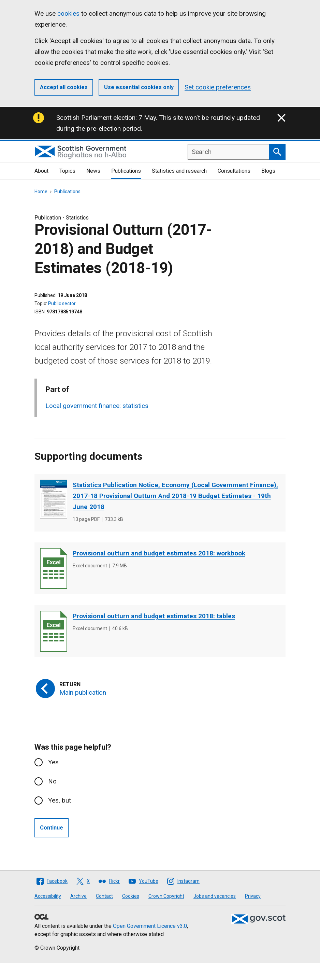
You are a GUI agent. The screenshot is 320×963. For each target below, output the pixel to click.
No (52, 781)
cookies (68, 13)
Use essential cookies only (139, 87)
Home (40, 191)
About (41, 171)
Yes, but (59, 800)
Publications (126, 171)
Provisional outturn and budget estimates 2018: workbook (159, 553)
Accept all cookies (64, 87)
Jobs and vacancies (214, 896)
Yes (53, 762)
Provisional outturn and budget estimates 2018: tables (154, 616)
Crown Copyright (166, 896)
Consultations (234, 171)
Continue (51, 827)
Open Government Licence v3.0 (150, 926)
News (93, 171)
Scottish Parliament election (95, 118)
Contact (104, 896)
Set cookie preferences (218, 87)
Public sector (62, 303)
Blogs (268, 171)
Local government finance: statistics (96, 406)
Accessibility (47, 896)
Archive (78, 896)
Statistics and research (179, 171)
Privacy (253, 896)
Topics (67, 171)
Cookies (130, 896)
